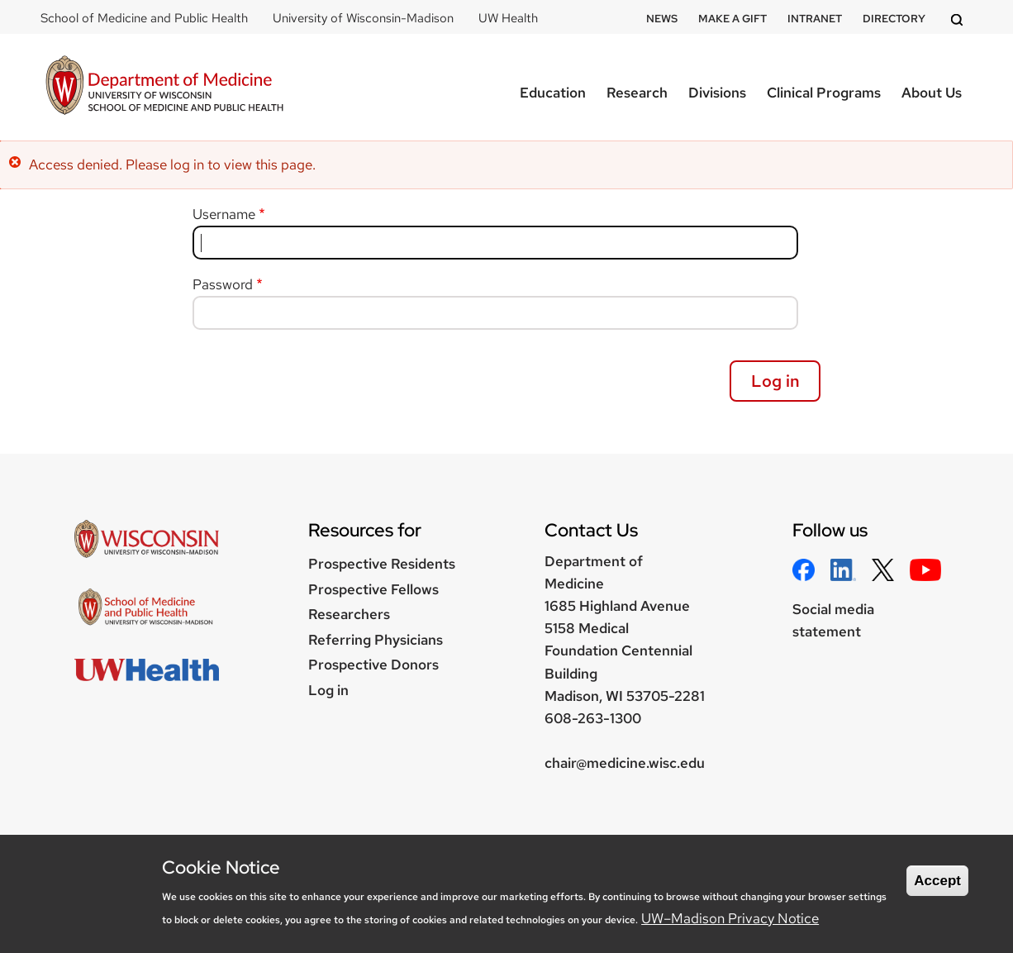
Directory (894, 19)
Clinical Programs (824, 92)
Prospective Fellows (373, 589)
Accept (937, 881)
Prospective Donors (373, 664)
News (662, 19)
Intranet (814, 19)
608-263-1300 (593, 718)
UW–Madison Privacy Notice (730, 918)
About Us (931, 92)
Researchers (349, 614)
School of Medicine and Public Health (144, 18)
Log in (328, 690)
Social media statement (833, 620)
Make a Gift (732, 19)
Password (223, 284)
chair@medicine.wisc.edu (625, 763)
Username (224, 214)
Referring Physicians (375, 640)
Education (553, 92)
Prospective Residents (381, 564)
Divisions (717, 92)
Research (637, 92)
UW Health (508, 18)
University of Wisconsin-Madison (363, 18)
